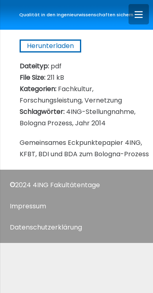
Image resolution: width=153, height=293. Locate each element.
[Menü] (139, 14)
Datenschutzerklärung (46, 227)
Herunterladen (50, 45)
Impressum (28, 206)
